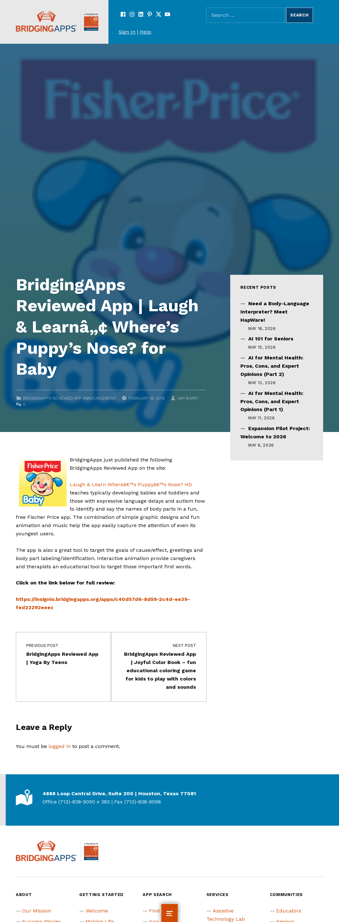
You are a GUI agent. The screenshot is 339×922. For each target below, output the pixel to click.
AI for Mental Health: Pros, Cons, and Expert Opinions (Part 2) (271, 366)
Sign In (127, 32)
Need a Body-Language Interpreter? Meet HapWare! (274, 311)
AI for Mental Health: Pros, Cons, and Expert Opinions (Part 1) (271, 401)
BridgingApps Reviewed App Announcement (69, 398)
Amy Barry (187, 398)
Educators (288, 911)
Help (145, 32)
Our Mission (36, 911)
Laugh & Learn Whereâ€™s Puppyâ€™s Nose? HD (131, 484)
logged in (60, 746)
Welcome (97, 911)
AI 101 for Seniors (270, 339)
